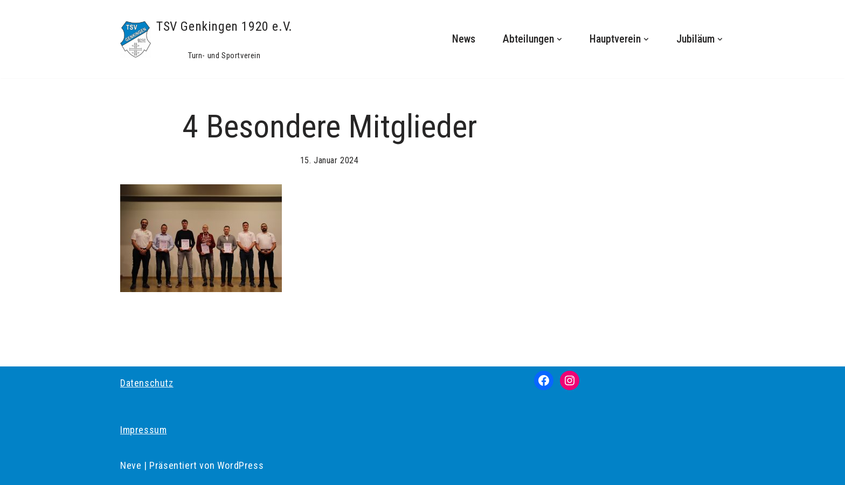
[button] (559, 39)
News (463, 39)
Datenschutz (147, 383)
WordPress (240, 465)
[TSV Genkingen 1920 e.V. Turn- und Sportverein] (206, 39)
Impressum (143, 429)
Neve (130, 465)
